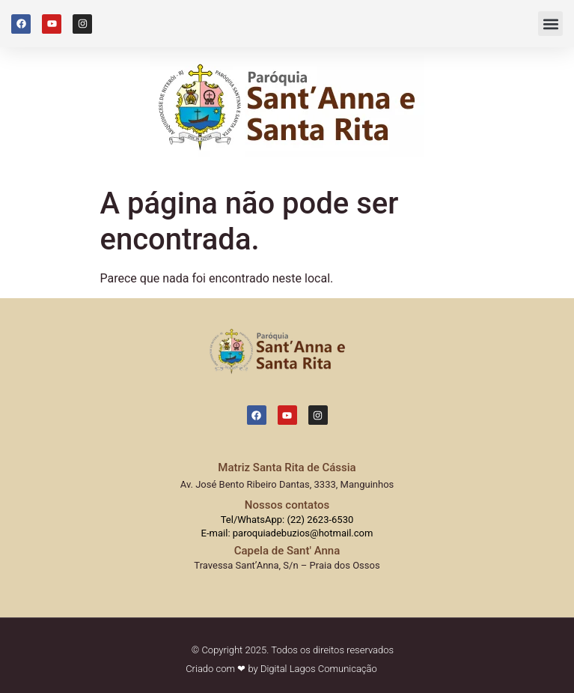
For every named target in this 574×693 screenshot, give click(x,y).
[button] (550, 23)
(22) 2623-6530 (320, 519)
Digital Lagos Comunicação (318, 668)
